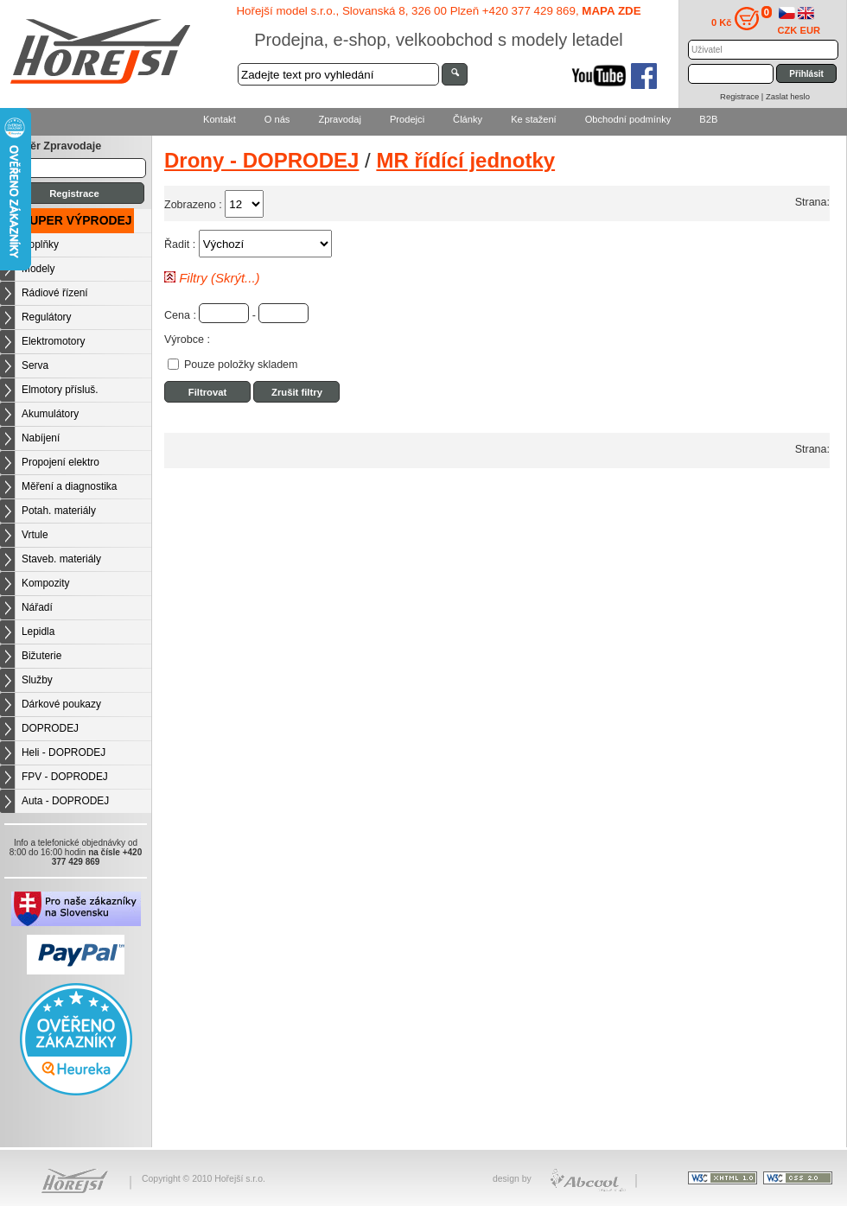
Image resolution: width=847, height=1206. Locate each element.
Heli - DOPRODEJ (63, 752)
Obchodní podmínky (628, 119)
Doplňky (40, 244)
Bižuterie (41, 656)
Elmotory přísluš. (60, 390)
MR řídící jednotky (465, 160)
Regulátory (47, 317)
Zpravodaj (339, 119)
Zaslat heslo (788, 96)
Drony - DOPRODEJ (261, 160)
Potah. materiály (59, 511)
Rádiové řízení (55, 293)
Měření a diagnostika (69, 486)
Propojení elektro (60, 462)
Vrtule (35, 535)
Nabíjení (41, 438)
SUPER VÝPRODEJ (77, 220)
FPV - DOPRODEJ (65, 777)
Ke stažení (534, 119)
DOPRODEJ (50, 728)
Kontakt (219, 119)
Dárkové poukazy (61, 704)
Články (467, 119)
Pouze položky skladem (240, 365)
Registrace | (743, 96)
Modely (38, 269)
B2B (708, 119)
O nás (277, 119)
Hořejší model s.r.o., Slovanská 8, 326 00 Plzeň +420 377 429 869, (438, 10)
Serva (35, 365)
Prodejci (407, 119)
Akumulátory (50, 414)
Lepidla (38, 631)
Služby (37, 680)
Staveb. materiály (61, 559)
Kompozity (46, 583)
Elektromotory (53, 341)
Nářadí (37, 607)
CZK (788, 30)
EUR (810, 30)
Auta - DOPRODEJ (65, 801)
